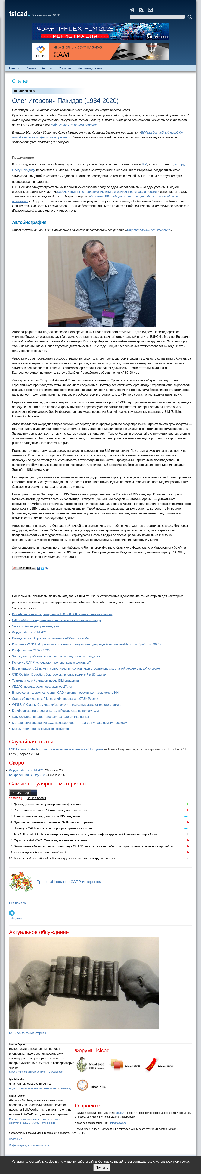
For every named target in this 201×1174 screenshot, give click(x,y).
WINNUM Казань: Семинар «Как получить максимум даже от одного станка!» (66, 704)
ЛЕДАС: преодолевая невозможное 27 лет (42, 686)
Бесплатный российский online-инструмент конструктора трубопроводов (65, 858)
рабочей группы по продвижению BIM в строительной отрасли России (107, 192)
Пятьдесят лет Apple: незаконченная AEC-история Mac (51, 638)
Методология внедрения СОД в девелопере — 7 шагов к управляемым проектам (69, 723)
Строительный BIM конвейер (148, 230)
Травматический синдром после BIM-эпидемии (45, 680)
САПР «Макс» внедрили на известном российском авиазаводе (56, 620)
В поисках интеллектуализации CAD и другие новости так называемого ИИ (65, 692)
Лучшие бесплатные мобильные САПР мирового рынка (53, 822)
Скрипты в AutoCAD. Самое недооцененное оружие (50, 840)
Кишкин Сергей (17, 1044)
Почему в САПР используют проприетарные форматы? (51, 662)
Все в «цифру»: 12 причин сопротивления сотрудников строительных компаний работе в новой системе (86, 668)
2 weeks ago (55, 1071)
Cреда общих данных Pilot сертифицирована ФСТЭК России (55, 698)
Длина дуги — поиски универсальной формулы (47, 804)
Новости (14, 68)
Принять (102, 1167)
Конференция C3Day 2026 (31, 650)
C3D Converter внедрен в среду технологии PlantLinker (50, 717)
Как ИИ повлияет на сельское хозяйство (40, 729)
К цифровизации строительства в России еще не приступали (55, 711)
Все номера (17, 903)
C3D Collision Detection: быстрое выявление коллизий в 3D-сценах (59, 674)
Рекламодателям (90, 68)
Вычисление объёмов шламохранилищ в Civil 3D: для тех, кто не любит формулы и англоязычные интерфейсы (93, 846)
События (65, 68)
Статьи (31, 68)
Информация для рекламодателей (29, 1145)
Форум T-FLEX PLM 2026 (29, 632)
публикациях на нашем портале (74, 125)
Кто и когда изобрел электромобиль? (40, 852)
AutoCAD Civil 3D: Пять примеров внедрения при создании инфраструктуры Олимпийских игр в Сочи (85, 834)
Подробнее (15, 1138)
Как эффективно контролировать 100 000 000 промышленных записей (62, 614)
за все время (36, 798)
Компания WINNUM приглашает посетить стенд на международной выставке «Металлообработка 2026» (86, 644)
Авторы (47, 68)
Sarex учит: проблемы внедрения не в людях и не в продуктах (56, 656)
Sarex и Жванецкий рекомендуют (35, 626)
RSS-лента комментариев (27, 1033)
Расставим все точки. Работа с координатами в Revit (51, 810)
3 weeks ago (48, 1122)
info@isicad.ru (118, 1122)
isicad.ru (120, 1112)
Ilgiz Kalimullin (16, 1079)
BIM (144, 164)
